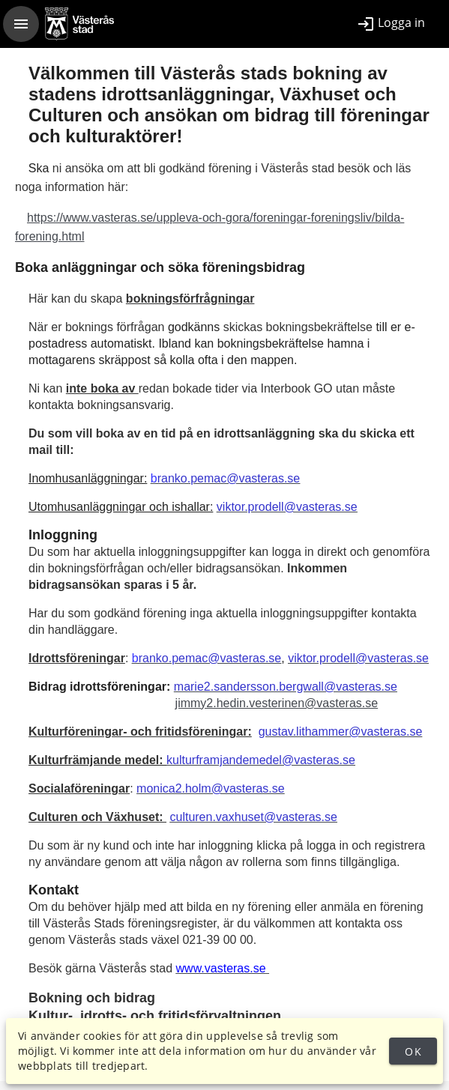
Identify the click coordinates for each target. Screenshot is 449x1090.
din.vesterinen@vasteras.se (304, 703)
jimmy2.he (202, 703)
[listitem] (391, 24)
